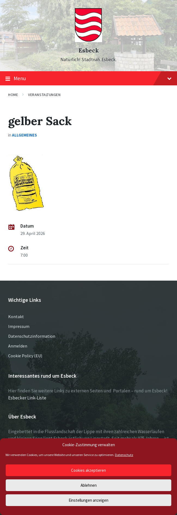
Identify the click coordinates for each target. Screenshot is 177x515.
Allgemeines (24, 135)
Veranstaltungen (44, 94)
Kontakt (16, 316)
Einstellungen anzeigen (88, 500)
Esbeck (88, 50)
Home (13, 94)
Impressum (18, 326)
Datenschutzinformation (31, 336)
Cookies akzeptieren (88, 470)
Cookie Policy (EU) (25, 355)
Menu (88, 78)
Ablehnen (89, 485)
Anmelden (17, 346)
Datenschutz (124, 455)
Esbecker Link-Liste (27, 398)
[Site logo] (88, 41)
